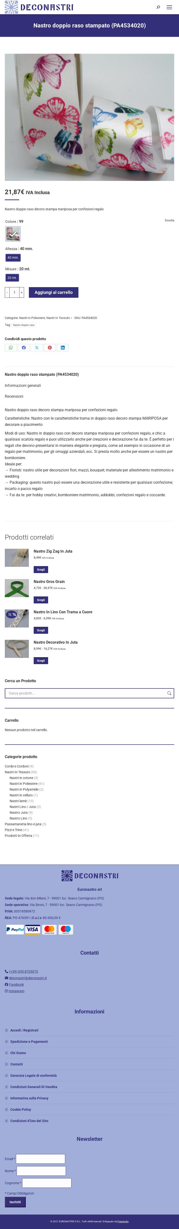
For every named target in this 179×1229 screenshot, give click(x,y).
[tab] (89, 372)
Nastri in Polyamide (24, 789)
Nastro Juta (19, 812)
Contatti (16, 1064)
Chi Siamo (18, 1053)
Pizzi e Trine (13, 830)
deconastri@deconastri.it (28, 978)
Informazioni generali (23, 385)
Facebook (16, 984)
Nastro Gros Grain (49, 581)
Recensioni (14, 396)
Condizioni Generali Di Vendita (33, 1087)
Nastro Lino (18, 818)
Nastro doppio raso (24, 325)
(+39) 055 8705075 (23, 971)
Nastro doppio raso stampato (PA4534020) (42, 374)
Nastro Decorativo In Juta (56, 642)
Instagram (16, 991)
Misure (10, 269)
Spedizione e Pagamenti (29, 1042)
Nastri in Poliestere (32, 318)
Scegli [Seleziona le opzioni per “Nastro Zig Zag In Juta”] (41, 569)
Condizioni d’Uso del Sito (29, 1121)
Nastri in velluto (21, 795)
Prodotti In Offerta (18, 836)
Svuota (169, 220)
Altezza (11, 249)
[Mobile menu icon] (169, 7)
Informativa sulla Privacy (29, 1098)
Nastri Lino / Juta (23, 807)
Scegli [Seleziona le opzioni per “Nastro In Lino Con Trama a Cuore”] (41, 630)
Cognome (13, 1183)
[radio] (13, 234)
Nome (11, 1171)
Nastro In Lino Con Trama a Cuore (63, 612)
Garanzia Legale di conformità (33, 1075)
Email (10, 1159)
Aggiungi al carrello (54, 292)
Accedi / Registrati (24, 1030)
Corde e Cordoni (17, 766)
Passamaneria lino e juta (23, 824)
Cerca (168, 693)
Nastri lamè (18, 801)
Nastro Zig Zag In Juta (53, 551)
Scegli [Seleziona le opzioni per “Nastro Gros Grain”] (41, 600)
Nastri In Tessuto (58, 318)
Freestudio (123, 1221)
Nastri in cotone (21, 778)
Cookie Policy (20, 1109)
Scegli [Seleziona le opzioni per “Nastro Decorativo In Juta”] (41, 660)
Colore (10, 221)
